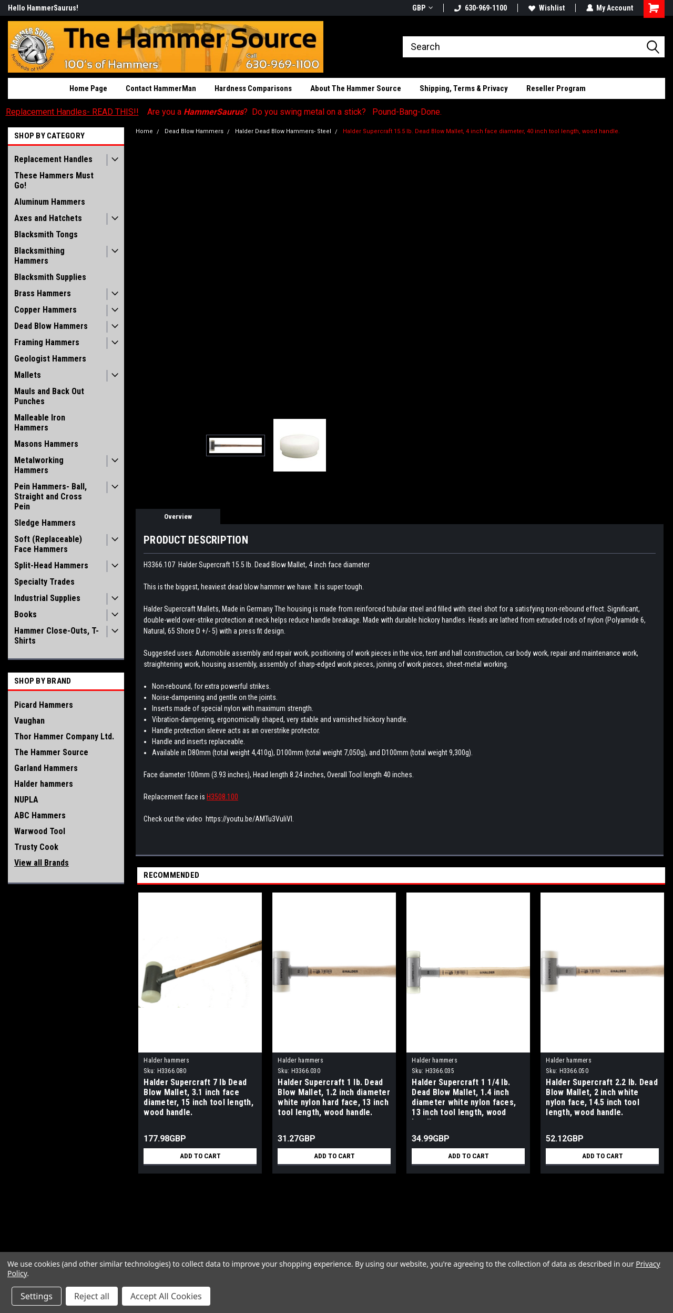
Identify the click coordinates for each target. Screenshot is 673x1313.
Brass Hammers (42, 293)
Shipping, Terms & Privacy (464, 88)
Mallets (27, 375)
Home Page (88, 88)
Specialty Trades (44, 582)
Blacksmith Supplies (50, 277)
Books (25, 614)
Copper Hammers (45, 310)
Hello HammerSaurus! (43, 8)
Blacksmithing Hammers (39, 256)
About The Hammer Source (355, 88)
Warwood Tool (39, 831)
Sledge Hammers (45, 523)
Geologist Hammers (50, 359)
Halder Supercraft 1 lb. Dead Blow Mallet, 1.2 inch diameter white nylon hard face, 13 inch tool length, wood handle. (334, 1097)
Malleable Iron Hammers (39, 423)
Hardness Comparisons (253, 88)
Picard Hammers (43, 705)
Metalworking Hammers (39, 465)
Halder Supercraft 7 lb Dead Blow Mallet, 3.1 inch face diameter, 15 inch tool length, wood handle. (198, 1097)
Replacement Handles (53, 159)
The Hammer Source (51, 752)
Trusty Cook (36, 847)
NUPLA (26, 800)
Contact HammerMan (161, 88)
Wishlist (546, 8)
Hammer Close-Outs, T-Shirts (56, 636)
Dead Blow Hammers (51, 326)
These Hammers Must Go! (54, 181)
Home (144, 131)
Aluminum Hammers (49, 202)
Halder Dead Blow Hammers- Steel (283, 131)
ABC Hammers (40, 815)
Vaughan (29, 721)
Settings (37, 1296)
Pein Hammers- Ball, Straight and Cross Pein (50, 497)
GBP (422, 8)
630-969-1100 (480, 8)
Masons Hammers (46, 444)
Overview (178, 516)
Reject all (91, 1296)
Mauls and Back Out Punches (49, 396)
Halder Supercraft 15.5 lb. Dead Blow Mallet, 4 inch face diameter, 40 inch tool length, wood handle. (481, 131)
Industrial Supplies (47, 598)
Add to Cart (200, 1156)
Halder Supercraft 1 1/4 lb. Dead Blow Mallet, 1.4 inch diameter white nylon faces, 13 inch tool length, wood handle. (464, 1098)
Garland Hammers (46, 768)
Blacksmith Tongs (46, 234)
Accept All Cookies (166, 1296)
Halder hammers (43, 784)
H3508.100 (222, 797)
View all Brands (41, 863)
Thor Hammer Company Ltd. (64, 736)
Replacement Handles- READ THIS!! (72, 112)
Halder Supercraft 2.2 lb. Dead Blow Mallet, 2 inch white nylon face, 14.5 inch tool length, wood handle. (602, 1097)
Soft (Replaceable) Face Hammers (48, 544)
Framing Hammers (46, 342)
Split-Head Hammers (51, 565)
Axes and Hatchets (48, 218)
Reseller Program (556, 88)
